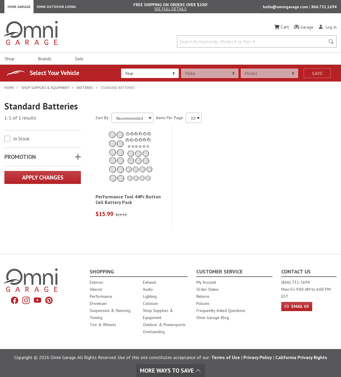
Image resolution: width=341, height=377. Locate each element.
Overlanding (154, 331)
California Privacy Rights (301, 357)
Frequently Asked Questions (220, 310)
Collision (150, 303)
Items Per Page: (169, 119)
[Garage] (303, 29)
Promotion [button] (20, 158)
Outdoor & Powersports (164, 324)
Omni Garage (19, 7)
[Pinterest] (49, 300)
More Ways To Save (170, 370)
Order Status (207, 289)
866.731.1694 (324, 7)
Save (317, 75)
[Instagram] (26, 300)
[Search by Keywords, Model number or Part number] (253, 43)
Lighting (150, 296)
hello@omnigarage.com (286, 7)
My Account (206, 282)
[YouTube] (37, 300)
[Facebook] (14, 300)
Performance (101, 296)
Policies (203, 303)
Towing (96, 317)
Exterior (96, 282)
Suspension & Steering (110, 310)
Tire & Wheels (103, 324)
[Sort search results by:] (132, 119)
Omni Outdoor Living (56, 7)
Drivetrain (98, 303)
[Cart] (281, 29)
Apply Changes (42, 179)
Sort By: (102, 119)
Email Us (297, 306)
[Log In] (327, 29)
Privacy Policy (257, 357)
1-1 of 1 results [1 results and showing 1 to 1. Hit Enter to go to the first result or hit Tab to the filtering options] (20, 120)
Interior (96, 289)
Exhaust (149, 282)
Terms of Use (225, 357)
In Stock (21, 140)
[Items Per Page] (194, 119)
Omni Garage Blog (212, 317)
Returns (202, 296)
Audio (148, 289)
